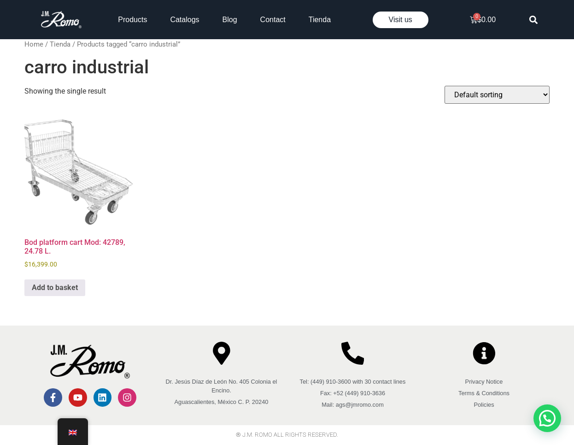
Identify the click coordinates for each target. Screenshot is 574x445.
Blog (230, 20)
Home (33, 44)
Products (132, 20)
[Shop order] (497, 95)
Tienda (320, 20)
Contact (273, 20)
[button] (533, 19)
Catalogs (184, 20)
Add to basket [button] (55, 287)
